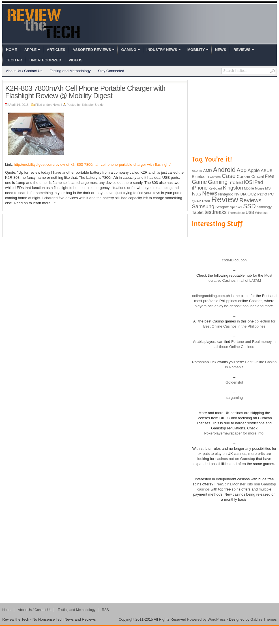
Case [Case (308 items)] (229, 176)
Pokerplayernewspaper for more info (233, 433)
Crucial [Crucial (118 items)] (257, 176)
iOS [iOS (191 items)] (248, 182)
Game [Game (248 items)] (199, 182)
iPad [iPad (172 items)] (258, 182)
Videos (76, 60)
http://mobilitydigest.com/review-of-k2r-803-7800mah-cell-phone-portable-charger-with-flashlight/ (92, 164)
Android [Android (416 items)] (224, 169)
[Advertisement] (95, 225)
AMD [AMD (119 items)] (207, 170)
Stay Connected (111, 71)
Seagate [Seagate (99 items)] (222, 207)
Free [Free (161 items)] (269, 176)
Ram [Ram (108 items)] (206, 201)
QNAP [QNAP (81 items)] (196, 201)
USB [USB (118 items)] (250, 212)
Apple (30, 50)
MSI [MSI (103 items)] (268, 188)
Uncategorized (45, 60)
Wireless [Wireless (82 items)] (261, 212)
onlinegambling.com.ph (211, 296)
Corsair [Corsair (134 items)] (243, 176)
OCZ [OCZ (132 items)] (252, 194)
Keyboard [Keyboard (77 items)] (215, 188)
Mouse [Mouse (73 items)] (259, 188)
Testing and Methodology (70, 71)
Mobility (196, 50)
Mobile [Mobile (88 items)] (249, 188)
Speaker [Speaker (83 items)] (236, 207)
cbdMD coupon (234, 260)
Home (11, 50)
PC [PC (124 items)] (271, 194)
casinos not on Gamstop (234, 459)
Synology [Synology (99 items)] (264, 207)
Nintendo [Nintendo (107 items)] (225, 194)
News (220, 50)
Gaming (128, 50)
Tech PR (14, 60)
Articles (56, 50)
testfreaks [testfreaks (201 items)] (216, 212)
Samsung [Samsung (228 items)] (203, 206)
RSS (105, 610)
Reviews (241, 50)
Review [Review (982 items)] (224, 199)
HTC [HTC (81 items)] (232, 182)
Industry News (162, 50)
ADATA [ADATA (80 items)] (197, 171)
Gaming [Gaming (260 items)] (218, 182)
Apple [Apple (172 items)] (254, 170)
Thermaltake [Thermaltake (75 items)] (236, 212)
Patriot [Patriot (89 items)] (262, 194)
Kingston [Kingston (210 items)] (233, 188)
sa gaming (234, 397)
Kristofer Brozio (93, 104)
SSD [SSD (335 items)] (249, 206)
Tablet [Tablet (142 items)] (197, 212)
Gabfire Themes (263, 619)
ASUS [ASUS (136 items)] (266, 170)
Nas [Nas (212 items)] (196, 194)
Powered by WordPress (206, 619)
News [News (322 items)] (209, 193)
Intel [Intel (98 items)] (239, 182)
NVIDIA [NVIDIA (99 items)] (240, 194)
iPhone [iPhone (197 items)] (200, 188)
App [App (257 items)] (241, 170)
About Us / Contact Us (24, 71)
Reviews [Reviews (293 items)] (250, 200)
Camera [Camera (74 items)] (215, 176)
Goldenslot (234, 382)
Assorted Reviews (91, 50)
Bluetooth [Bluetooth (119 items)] (200, 176)
